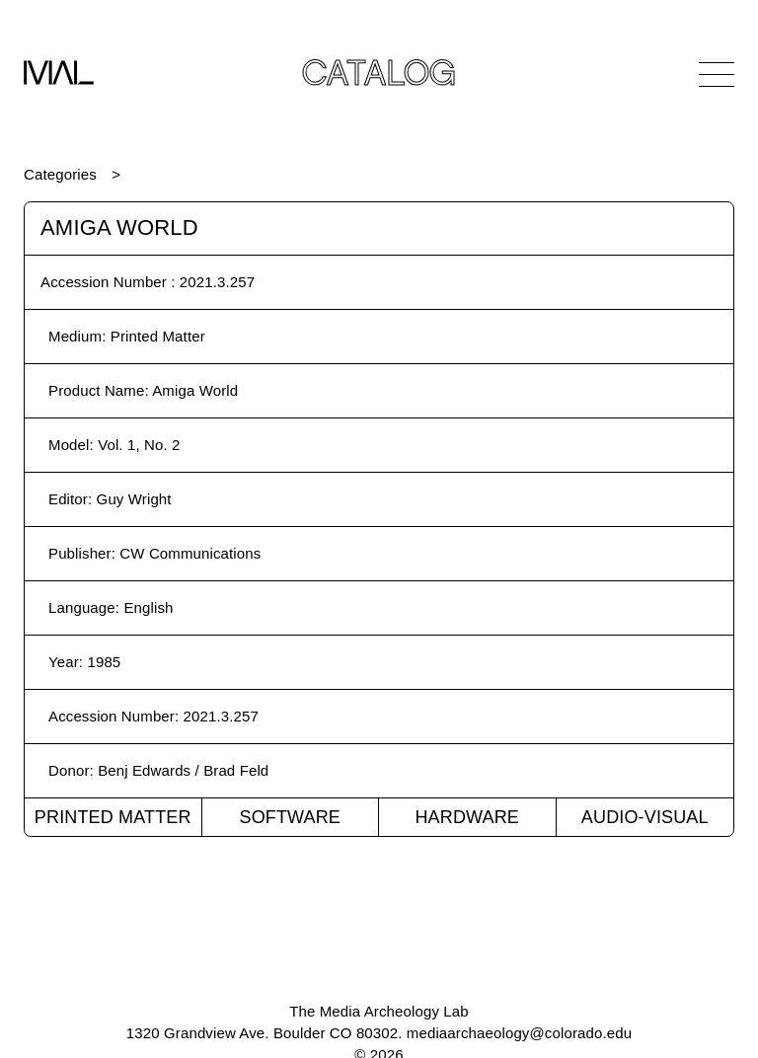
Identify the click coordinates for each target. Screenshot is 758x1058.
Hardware (467, 817)
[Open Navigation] (716, 74)
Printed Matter (113, 817)
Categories (60, 174)
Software (290, 817)
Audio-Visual (645, 817)
